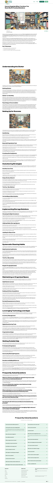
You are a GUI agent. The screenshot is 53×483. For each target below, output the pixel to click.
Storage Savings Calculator (24, 470)
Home (34, 1)
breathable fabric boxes (25, 216)
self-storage (25, 410)
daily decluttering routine (9, 250)
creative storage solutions (14, 38)
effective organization (17, 85)
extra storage (9, 202)
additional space (10, 308)
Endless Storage (17, 321)
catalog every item (27, 317)
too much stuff (11, 34)
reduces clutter (8, 184)
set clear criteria (10, 270)
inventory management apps (15, 317)
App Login (6, 478)
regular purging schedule (10, 267)
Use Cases (6, 474)
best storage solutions (17, 348)
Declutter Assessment (24, 471)
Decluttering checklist (24, 474)
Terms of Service (23, 481)
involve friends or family (31, 43)
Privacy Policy (18, 481)
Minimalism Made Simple (7, 382)
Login (46, 1)
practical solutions (6, 375)
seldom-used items (12, 321)
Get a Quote (42, 1)
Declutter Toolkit (23, 475)
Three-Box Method (28, 387)
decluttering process (19, 144)
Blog (5, 475)
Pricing (37, 1)
